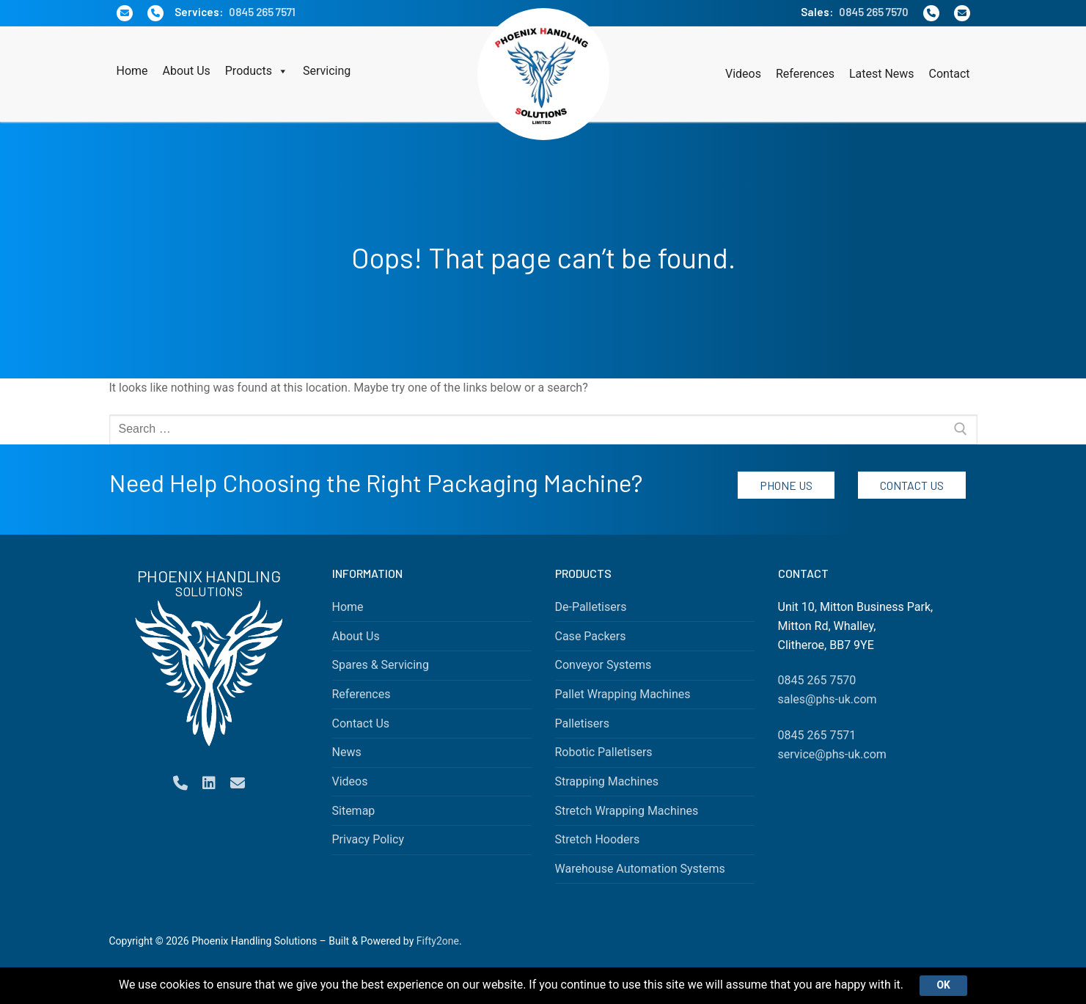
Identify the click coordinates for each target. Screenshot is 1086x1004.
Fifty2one (438, 941)
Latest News (881, 74)
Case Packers (590, 636)
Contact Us (912, 485)
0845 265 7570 (874, 11)
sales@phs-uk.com (827, 699)
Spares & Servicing (380, 665)
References (805, 74)
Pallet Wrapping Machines (623, 694)
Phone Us (786, 485)
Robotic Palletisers (604, 752)
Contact (949, 74)
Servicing (327, 71)
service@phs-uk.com (832, 754)
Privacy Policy (368, 839)
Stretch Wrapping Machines (627, 811)
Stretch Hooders (597, 839)
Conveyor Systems (603, 665)
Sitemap (353, 811)
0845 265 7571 (262, 11)
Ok (943, 985)
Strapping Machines (607, 781)
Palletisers (582, 723)
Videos (743, 74)
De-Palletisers (591, 607)
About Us (186, 71)
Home (132, 71)
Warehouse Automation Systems (640, 869)
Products (256, 71)
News (347, 752)
